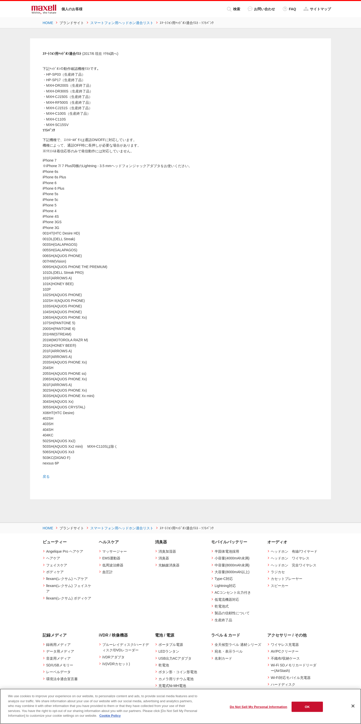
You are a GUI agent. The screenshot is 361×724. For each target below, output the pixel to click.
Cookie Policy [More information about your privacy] (110, 715)
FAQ (289, 9)
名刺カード (223, 658)
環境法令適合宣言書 (62, 679)
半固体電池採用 (227, 551)
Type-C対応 (224, 579)
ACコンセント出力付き (233, 592)
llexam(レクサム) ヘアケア (67, 579)
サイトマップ (317, 9)
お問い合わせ (261, 9)
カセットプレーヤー (286, 579)
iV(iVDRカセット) (116, 664)
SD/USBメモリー (59, 665)
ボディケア (55, 572)
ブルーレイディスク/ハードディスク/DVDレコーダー (125, 647)
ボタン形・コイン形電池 (177, 672)
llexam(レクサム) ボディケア (68, 598)
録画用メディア (58, 645)
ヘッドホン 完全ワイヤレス (293, 565)
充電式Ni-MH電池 (172, 686)
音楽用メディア (58, 658)
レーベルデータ (58, 672)
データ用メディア (60, 651)
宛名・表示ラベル (229, 651)
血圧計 (107, 572)
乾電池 (163, 665)
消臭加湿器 (167, 551)
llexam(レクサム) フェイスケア (68, 588)
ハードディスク (283, 684)
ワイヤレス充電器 (285, 645)
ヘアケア (53, 558)
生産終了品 (223, 620)
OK (307, 706)
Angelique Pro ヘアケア (64, 551)
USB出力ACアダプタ (175, 658)
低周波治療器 (112, 565)
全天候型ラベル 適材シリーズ (238, 645)
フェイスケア (56, 565)
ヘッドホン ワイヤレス (290, 558)
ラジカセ (278, 572)
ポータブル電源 (170, 645)
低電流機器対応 (227, 599)
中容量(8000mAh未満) (232, 565)
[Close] (352, 705)
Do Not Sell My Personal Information (258, 706)
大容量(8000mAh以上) (232, 572)
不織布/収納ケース (285, 658)
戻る (46, 476)
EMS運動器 (111, 558)
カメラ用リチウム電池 (176, 679)
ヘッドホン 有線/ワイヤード (294, 551)
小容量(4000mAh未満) (232, 558)
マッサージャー (114, 551)
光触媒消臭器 (168, 565)
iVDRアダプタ (113, 657)
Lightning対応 (225, 585)
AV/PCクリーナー (285, 651)
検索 (233, 9)
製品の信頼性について (232, 613)
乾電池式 (222, 606)
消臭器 (163, 558)
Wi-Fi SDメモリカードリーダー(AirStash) (293, 668)
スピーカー (279, 585)
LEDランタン (168, 651)
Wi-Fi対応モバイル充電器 (291, 678)
